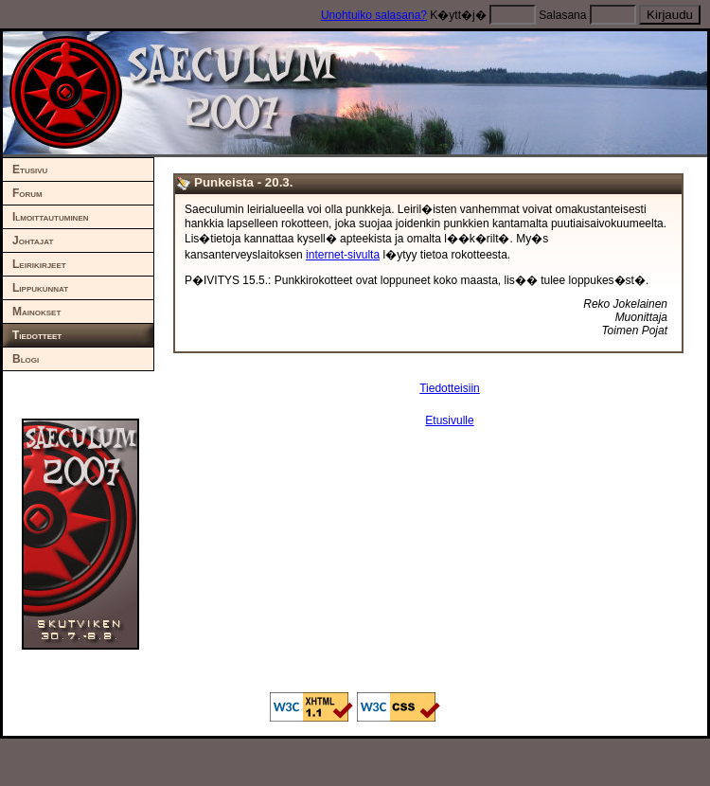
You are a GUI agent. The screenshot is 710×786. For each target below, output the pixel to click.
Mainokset (36, 311)
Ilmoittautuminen (50, 216)
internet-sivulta (343, 254)
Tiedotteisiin (449, 388)
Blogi (25, 359)
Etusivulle (449, 420)
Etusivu (29, 169)
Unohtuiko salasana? (374, 15)
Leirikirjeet (39, 264)
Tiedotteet (37, 335)
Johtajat (32, 240)
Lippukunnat (40, 288)
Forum (27, 193)
